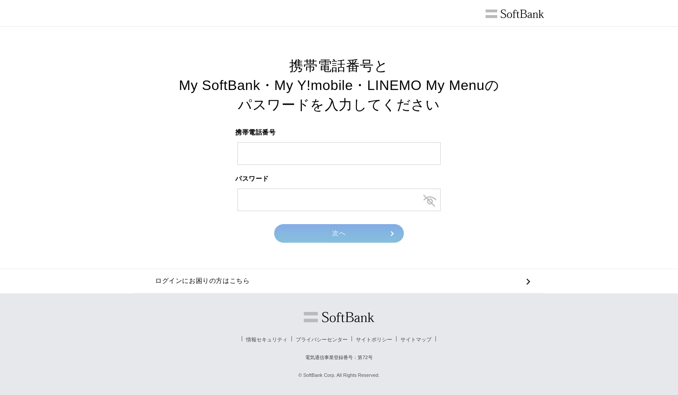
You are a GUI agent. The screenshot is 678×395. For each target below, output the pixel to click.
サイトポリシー (374, 340)
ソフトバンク (339, 317)
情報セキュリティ (267, 340)
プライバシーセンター (322, 340)
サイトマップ (416, 340)
